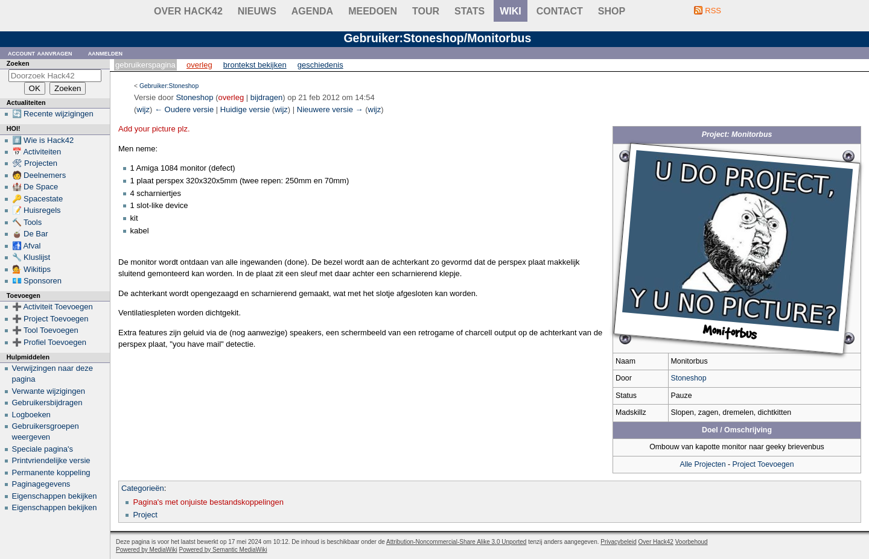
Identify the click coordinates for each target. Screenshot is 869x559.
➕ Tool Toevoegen (45, 330)
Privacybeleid (618, 541)
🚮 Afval (26, 245)
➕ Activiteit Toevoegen (52, 306)
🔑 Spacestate (37, 198)
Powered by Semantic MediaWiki (223, 549)
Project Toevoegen (763, 464)
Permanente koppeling (51, 472)
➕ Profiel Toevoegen (49, 342)
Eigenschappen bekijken (54, 496)
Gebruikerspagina (145, 64)
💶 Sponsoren (37, 280)
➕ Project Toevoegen (50, 318)
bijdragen (266, 97)
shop (611, 11)
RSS (713, 10)
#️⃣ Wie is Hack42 (43, 140)
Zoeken (18, 63)
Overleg (199, 64)
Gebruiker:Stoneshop (169, 86)
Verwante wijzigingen (48, 391)
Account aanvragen (40, 52)
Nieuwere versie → (330, 109)
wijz (143, 109)
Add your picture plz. (154, 128)
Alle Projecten (702, 464)
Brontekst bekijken (255, 64)
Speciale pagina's (43, 448)
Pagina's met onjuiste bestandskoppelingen (208, 502)
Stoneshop (689, 378)
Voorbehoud (691, 541)
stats (469, 11)
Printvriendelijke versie (51, 460)
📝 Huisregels (36, 210)
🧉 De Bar (30, 233)
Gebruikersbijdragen (47, 402)
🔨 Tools (27, 222)
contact (559, 11)
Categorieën (142, 488)
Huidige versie (245, 109)
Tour (425, 11)
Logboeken (31, 414)
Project (145, 514)
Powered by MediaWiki (146, 549)
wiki (510, 11)
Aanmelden (105, 52)
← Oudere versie (184, 109)
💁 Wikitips (31, 269)
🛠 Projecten (35, 163)
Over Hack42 (188, 11)
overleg (231, 97)
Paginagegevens (41, 483)
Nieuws (257, 11)
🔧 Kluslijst (31, 257)
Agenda (312, 11)
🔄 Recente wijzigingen (53, 113)
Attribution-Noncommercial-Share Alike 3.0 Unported (456, 541)
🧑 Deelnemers (39, 175)
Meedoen (372, 11)
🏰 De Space (35, 186)
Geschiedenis (320, 64)
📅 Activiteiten (37, 151)
